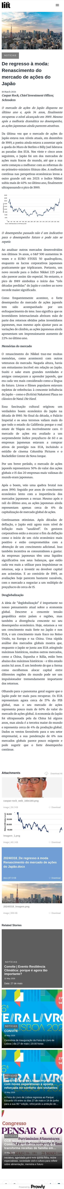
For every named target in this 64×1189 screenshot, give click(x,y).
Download (55, 807)
